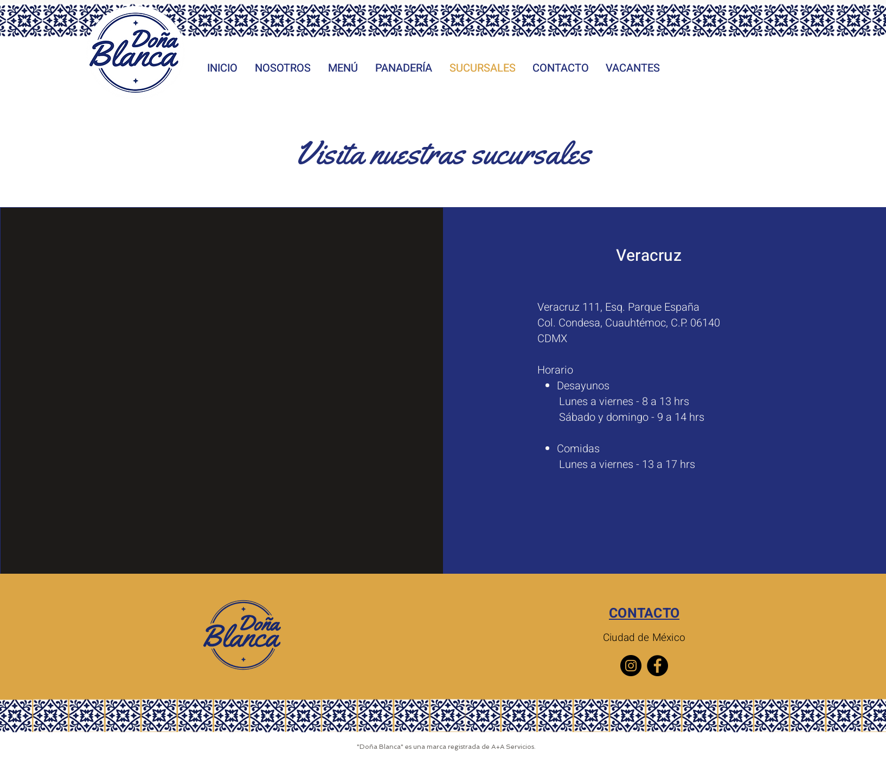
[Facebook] (657, 665)
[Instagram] (630, 665)
